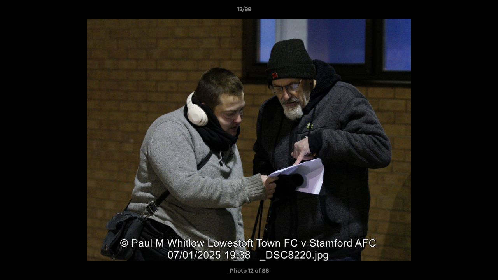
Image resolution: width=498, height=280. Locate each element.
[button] (465, 11)
